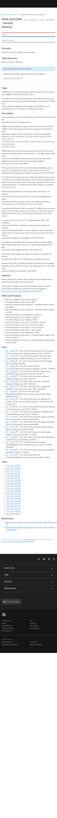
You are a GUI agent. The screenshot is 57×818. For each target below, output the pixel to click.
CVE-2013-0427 (12, 478)
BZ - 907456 (11, 437)
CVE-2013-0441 (12, 494)
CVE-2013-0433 (12, 506)
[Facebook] (49, 560)
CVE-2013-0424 (12, 486)
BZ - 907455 (11, 432)
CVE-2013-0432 (12, 504)
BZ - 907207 (11, 399)
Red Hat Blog (34, 626)
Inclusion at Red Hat (8, 628)
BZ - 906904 (11, 386)
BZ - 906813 (10, 361)
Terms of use (33, 642)
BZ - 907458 (11, 450)
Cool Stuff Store (35, 628)
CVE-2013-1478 (12, 466)
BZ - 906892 (11, 366)
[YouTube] (44, 560)
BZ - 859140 (11, 351)
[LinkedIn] (39, 560)
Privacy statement (7, 642)
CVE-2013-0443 (12, 499)
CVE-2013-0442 (12, 501)
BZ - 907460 (11, 455)
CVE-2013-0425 (12, 483)
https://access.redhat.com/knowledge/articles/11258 (21, 291)
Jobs (31, 621)
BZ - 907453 (11, 427)
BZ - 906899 (11, 376)
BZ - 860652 (11, 356)
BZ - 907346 (11, 422)
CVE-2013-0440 (12, 496)
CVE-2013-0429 (12, 489)
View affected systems (12, 78)
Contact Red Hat (7, 626)
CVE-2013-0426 (12, 481)
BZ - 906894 (11, 371)
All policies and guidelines (9, 644)
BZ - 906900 (11, 381)
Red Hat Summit (7, 631)
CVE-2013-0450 (12, 468)
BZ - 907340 (11, 412)
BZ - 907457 (11, 442)
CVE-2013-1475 (12, 473)
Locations (33, 623)
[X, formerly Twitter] (54, 560)
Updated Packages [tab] (7, 40)
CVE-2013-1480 (12, 476)
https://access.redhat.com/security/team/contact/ (18, 541)
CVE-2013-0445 (12, 491)
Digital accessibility (35, 644)
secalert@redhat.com (29, 539)
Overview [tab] (4, 34)
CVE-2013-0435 (12, 511)
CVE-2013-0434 (12, 509)
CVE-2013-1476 (12, 471)
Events (4, 623)
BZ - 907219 (10, 407)
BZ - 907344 (11, 417)
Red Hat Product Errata (9, 15)
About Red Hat (6, 621)
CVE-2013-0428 (12, 514)
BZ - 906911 (10, 391)
